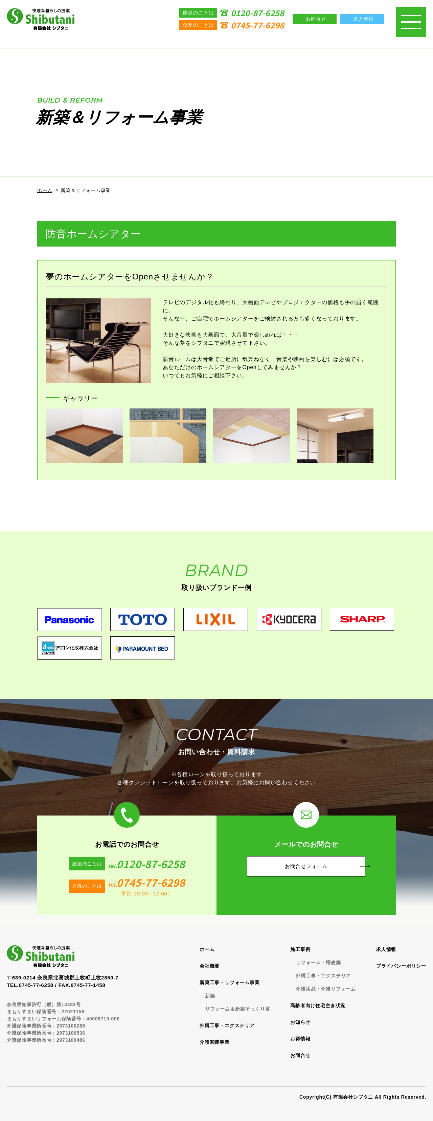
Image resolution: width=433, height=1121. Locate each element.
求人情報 (386, 949)
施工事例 (300, 949)
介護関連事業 (215, 1042)
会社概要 (210, 966)
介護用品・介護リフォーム (326, 989)
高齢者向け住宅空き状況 (317, 1005)
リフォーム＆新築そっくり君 (237, 1009)
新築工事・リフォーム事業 (230, 982)
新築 (210, 995)
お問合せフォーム (306, 866)
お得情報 (300, 1038)
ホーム (44, 190)
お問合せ (300, 1055)
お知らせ (300, 1022)
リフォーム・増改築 (318, 962)
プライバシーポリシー (401, 966)
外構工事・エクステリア (227, 1025)
